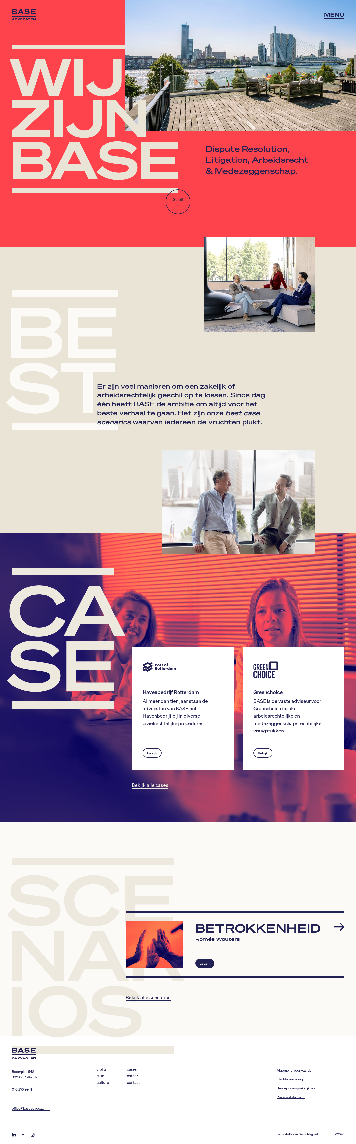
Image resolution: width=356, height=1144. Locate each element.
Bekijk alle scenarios (148, 997)
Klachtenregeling (290, 1079)
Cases (132, 1069)
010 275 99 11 (22, 1089)
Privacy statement (291, 1097)
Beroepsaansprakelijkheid (296, 1088)
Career (132, 1075)
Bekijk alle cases (150, 785)
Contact (133, 1082)
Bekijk (152, 753)
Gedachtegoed (308, 1134)
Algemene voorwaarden (295, 1070)
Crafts (102, 1069)
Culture (103, 1082)
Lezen (205, 963)
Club (100, 1075)
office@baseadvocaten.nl (31, 1108)
